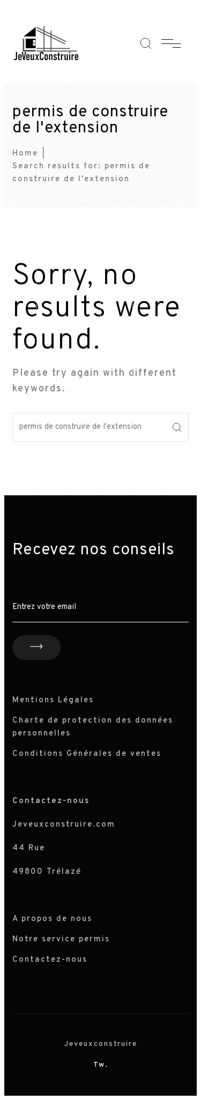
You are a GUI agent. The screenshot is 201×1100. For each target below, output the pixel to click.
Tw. (100, 1064)
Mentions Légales (53, 700)
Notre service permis (61, 939)
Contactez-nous (49, 960)
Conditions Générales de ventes (86, 754)
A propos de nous (52, 919)
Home (25, 153)
